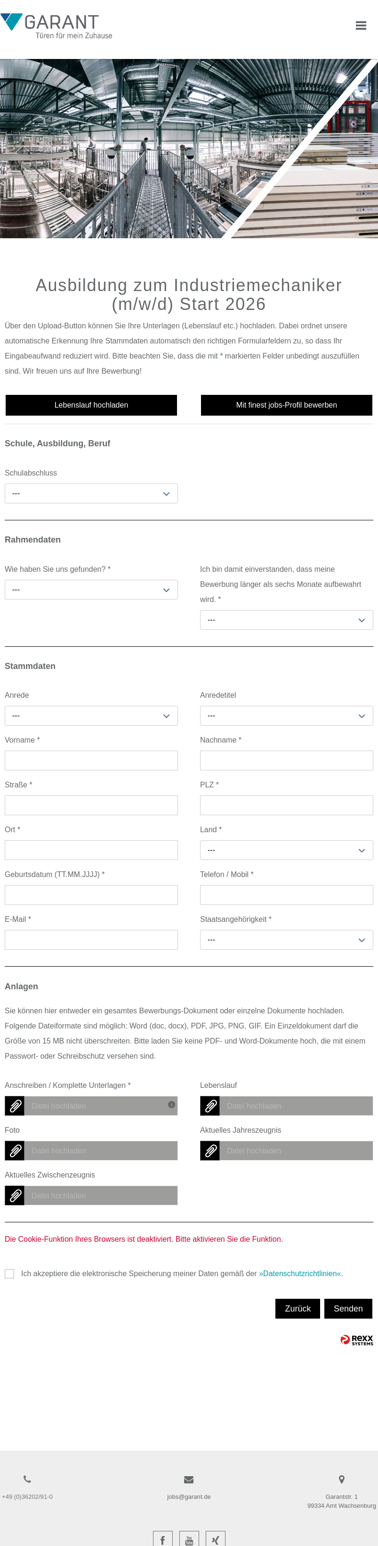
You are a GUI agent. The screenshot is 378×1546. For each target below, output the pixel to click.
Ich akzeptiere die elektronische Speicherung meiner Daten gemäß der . (182, 1274)
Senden (348, 1308)
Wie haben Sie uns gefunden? (58, 569)
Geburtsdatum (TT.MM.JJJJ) (55, 874)
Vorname (22, 740)
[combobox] (91, 493)
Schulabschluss (31, 473)
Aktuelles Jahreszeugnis (240, 1130)
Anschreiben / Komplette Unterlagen (68, 1085)
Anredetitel (218, 695)
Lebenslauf (218, 1085)
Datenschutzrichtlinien (300, 1274)
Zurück (298, 1308)
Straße (18, 785)
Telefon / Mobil (227, 874)
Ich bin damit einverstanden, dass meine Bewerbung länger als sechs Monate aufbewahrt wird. (280, 584)
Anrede (17, 695)
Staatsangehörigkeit (236, 919)
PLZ (209, 785)
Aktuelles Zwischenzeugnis (50, 1175)
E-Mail (18, 919)
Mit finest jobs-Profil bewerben (286, 405)
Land (211, 830)
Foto (12, 1130)
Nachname (220, 740)
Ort (12, 830)
